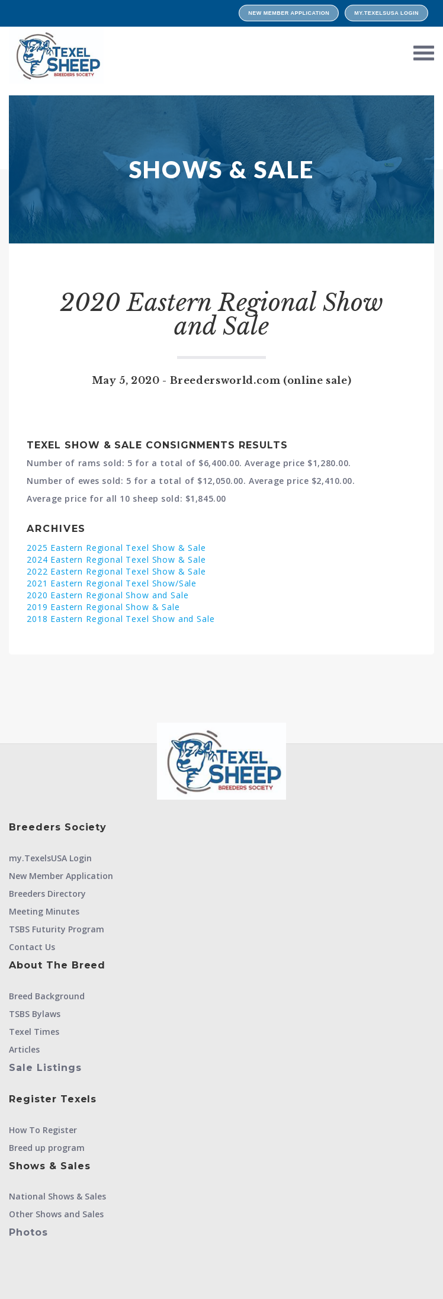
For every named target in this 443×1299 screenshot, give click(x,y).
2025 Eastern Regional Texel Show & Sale (116, 547)
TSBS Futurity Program (56, 929)
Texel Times (34, 1031)
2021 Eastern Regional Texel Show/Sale (112, 583)
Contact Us (32, 946)
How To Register (43, 1130)
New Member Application (288, 13)
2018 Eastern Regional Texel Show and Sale (120, 618)
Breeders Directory (47, 893)
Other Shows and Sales (56, 1214)
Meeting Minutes (44, 911)
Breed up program (47, 1147)
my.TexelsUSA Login (386, 13)
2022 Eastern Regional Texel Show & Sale (116, 571)
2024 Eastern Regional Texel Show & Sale (116, 559)
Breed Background (47, 996)
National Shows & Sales (57, 1196)
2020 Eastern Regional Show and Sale (107, 595)
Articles (24, 1049)
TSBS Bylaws (34, 1013)
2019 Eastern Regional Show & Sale (103, 606)
